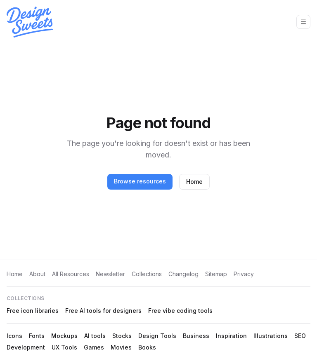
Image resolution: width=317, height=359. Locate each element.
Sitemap (216, 273)
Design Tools (157, 335)
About (37, 273)
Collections (147, 273)
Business (196, 335)
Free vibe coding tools (180, 310)
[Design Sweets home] (30, 22)
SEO (300, 335)
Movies (121, 347)
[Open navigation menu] (303, 22)
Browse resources (140, 181)
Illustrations (270, 335)
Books (147, 347)
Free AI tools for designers (103, 310)
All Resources (70, 273)
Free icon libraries (33, 310)
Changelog (183, 273)
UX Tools (64, 347)
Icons (14, 335)
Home (194, 181)
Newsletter (110, 273)
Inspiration (231, 335)
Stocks (122, 335)
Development (26, 347)
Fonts (37, 335)
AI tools (95, 335)
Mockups (64, 335)
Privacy (244, 273)
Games (94, 347)
